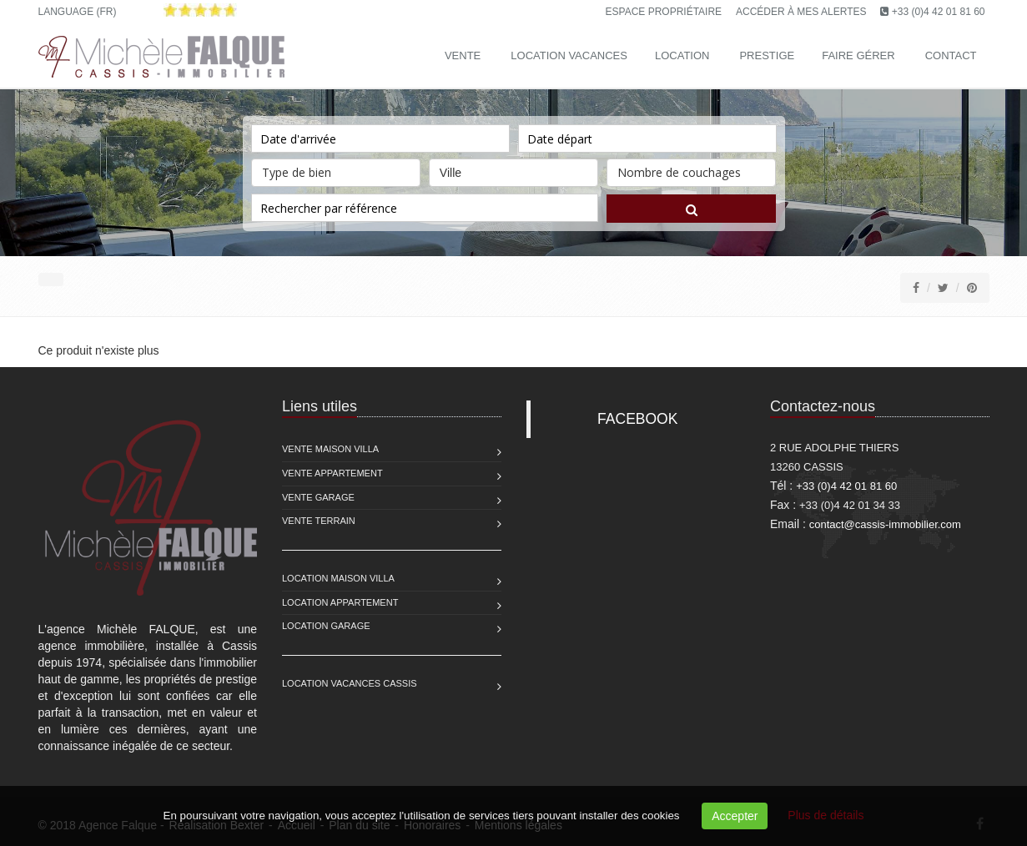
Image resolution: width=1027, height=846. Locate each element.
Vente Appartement (332, 473)
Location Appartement (340, 602)
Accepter (735, 816)
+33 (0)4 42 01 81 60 (938, 12)
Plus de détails (825, 815)
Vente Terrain (318, 521)
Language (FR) (77, 12)
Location (682, 55)
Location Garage (326, 626)
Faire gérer (858, 55)
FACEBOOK (637, 418)
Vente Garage (318, 497)
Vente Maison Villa (330, 449)
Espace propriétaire (664, 12)
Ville (513, 169)
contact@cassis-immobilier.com (885, 524)
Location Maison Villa (338, 578)
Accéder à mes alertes (801, 12)
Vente (463, 55)
